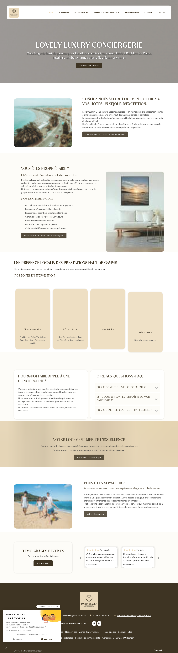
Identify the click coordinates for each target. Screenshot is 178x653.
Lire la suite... (92, 564)
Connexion (159, 650)
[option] (138, 557)
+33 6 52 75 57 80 (101, 615)
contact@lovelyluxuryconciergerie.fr (134, 615)
